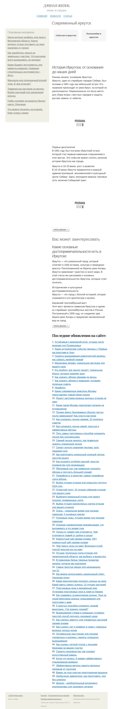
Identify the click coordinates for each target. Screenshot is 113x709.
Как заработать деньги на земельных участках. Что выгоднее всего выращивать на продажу (27, 56)
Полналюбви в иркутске (93, 35)
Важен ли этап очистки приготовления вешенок (81, 672)
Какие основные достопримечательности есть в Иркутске (76, 251)
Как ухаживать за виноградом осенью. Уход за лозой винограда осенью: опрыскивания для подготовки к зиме (79, 598)
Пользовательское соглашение (58, 695)
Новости (55, 15)
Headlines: (60, 387)
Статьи (67, 15)
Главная (42, 15)
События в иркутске (66, 35)
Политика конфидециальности (51, 699)
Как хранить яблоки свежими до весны (76, 377)
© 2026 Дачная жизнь (15, 695)
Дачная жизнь (56, 6)
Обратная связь (78, 695)
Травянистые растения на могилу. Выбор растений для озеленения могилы (26, 92)
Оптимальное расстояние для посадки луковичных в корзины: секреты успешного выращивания (75, 637)
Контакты (44, 695)
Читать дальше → (61, 230)
